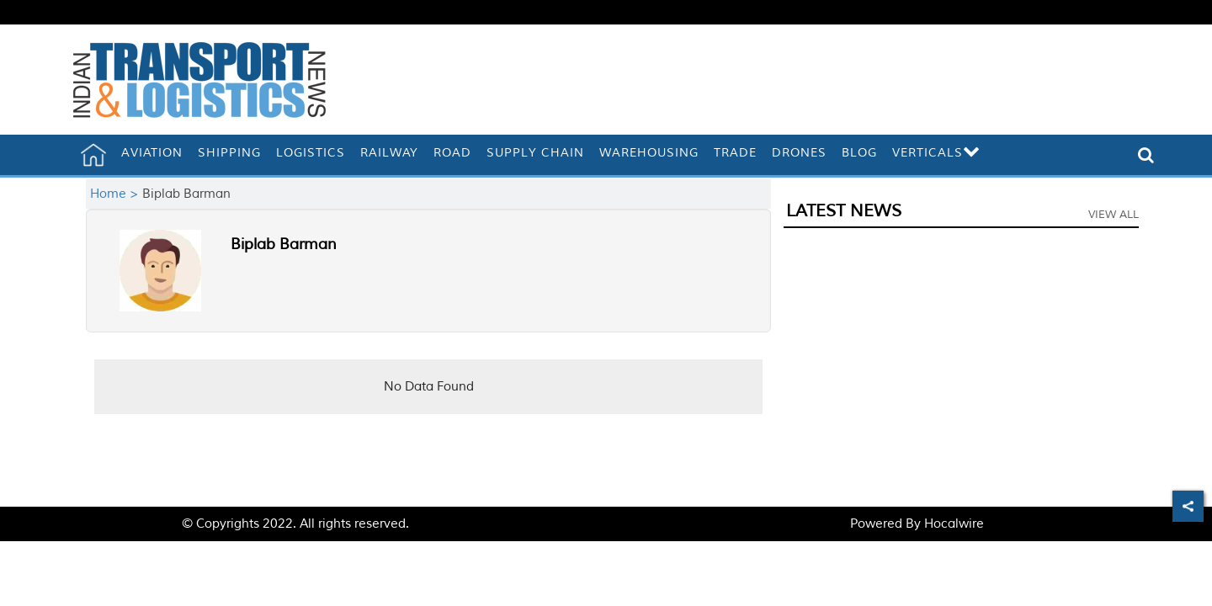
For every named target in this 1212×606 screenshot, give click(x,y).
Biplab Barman (284, 244)
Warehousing (649, 153)
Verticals (936, 153)
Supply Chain (535, 153)
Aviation (152, 153)
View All (1113, 214)
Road (452, 153)
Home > (116, 194)
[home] (93, 155)
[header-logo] (199, 80)
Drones (799, 153)
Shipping (229, 153)
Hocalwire (954, 524)
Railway (389, 153)
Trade (735, 153)
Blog (859, 153)
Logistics (310, 153)
